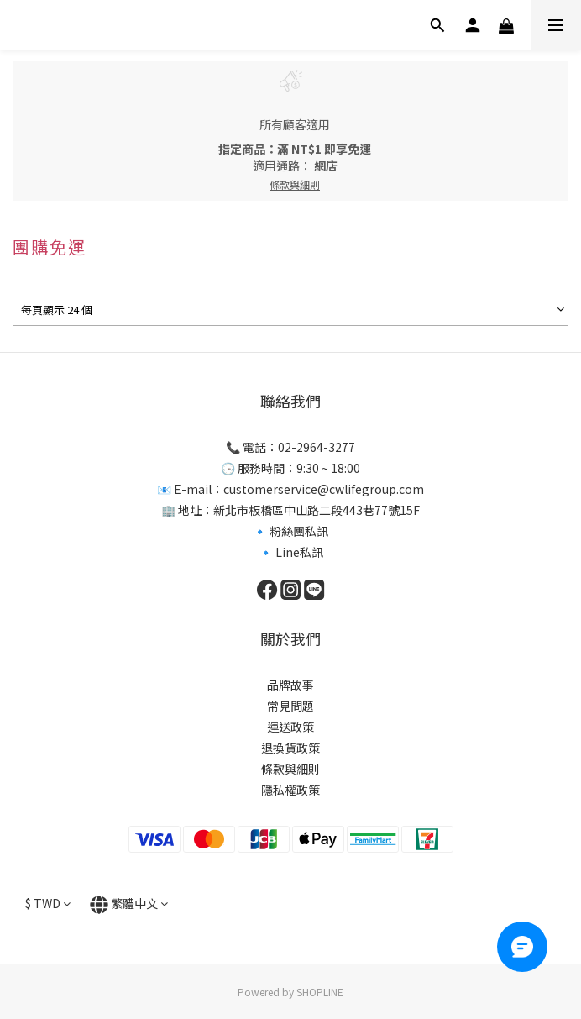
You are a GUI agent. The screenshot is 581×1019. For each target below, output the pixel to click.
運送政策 (290, 726)
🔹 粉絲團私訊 (290, 531)
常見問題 (290, 705)
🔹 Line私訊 (291, 552)
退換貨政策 (290, 747)
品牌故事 (290, 684)
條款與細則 (290, 768)
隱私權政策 (290, 789)
